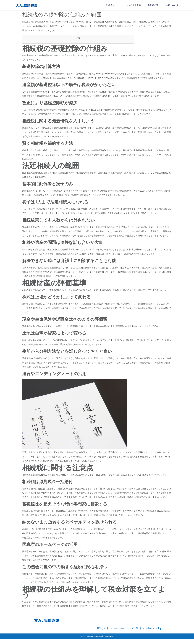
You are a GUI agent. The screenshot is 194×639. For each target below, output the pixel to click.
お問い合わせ (172, 5)
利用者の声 (153, 5)
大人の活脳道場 (133, 5)
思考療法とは (112, 5)
